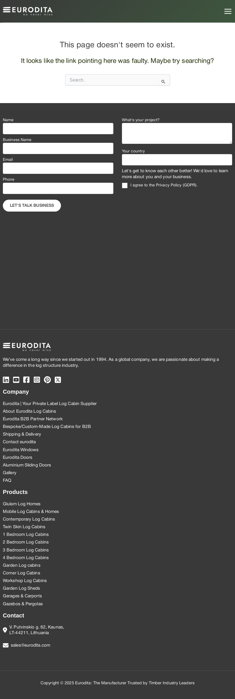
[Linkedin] (6, 380)
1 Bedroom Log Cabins (26, 535)
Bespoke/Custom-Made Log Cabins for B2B (47, 427)
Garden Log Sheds (21, 589)
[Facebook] (26, 380)
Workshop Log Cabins (25, 581)
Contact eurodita (19, 442)
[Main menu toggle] (228, 11)
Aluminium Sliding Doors (27, 465)
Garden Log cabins (22, 566)
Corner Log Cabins (21, 573)
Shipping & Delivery (22, 434)
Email (8, 160)
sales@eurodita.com (30, 645)
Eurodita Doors (17, 458)
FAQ (7, 481)
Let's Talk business (32, 206)
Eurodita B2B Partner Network (33, 419)
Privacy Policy (168, 185)
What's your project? (141, 120)
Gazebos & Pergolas (23, 604)
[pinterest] (47, 380)
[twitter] (58, 380)
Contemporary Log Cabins (29, 519)
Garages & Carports (22, 596)
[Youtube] (16, 380)
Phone (9, 180)
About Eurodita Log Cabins (29, 412)
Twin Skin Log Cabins (24, 527)
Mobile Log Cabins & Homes (31, 512)
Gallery (9, 473)
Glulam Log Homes (22, 504)
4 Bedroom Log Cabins (26, 558)
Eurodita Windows (21, 450)
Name (8, 120)
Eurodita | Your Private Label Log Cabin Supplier (50, 404)
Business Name (17, 140)
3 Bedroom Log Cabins (26, 550)
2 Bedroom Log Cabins (26, 542)
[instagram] (37, 380)
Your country (133, 151)
